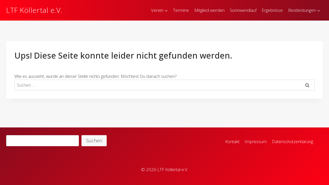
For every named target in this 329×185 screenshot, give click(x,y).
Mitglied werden (209, 10)
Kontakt (232, 141)
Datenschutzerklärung (292, 141)
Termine (181, 10)
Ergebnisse (272, 10)
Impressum (256, 141)
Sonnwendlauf (243, 10)
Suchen (94, 140)
